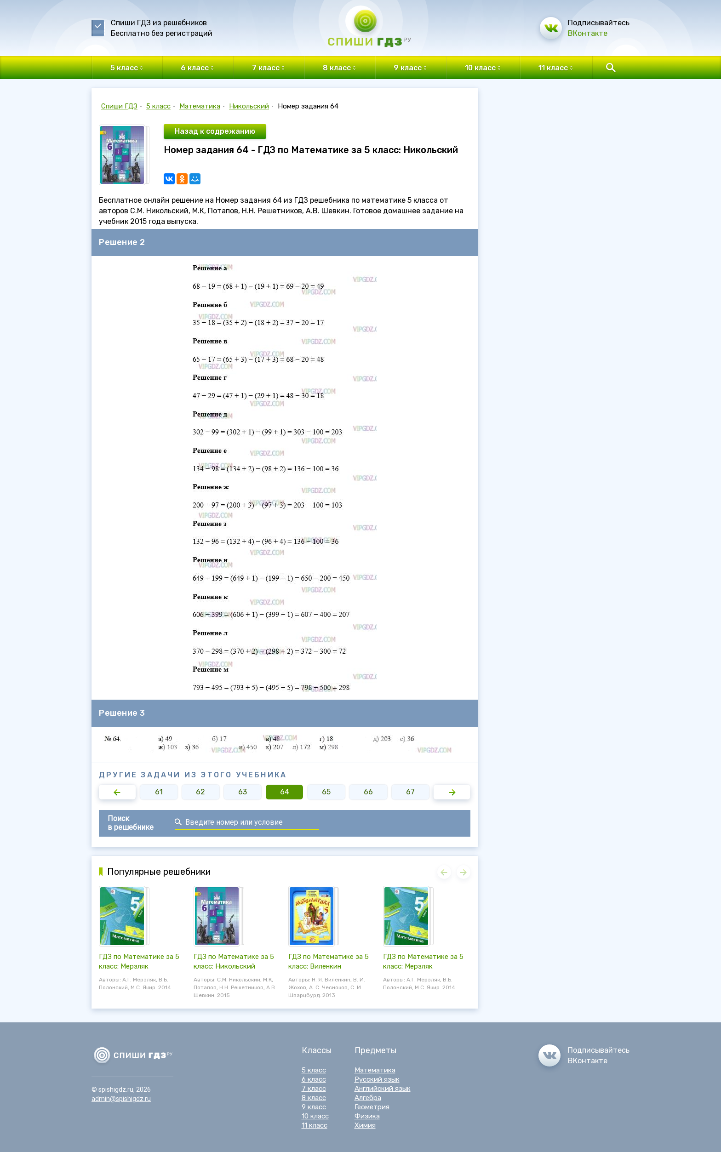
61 (159, 791)
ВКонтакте (587, 33)
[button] (117, 792)
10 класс (315, 1116)
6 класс (314, 1079)
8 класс (314, 1098)
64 (284, 791)
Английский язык (383, 1088)
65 (326, 791)
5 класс (158, 106)
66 (368, 791)
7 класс (314, 1088)
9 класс (314, 1107)
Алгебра (368, 1098)
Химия (365, 1125)
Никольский (249, 106)
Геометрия (372, 1107)
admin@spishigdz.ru (121, 1098)
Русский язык (377, 1079)
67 (410, 791)
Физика (367, 1116)
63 (242, 791)
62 (200, 791)
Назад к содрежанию (215, 131)
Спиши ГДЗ (119, 106)
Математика (199, 106)
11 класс (314, 1125)
